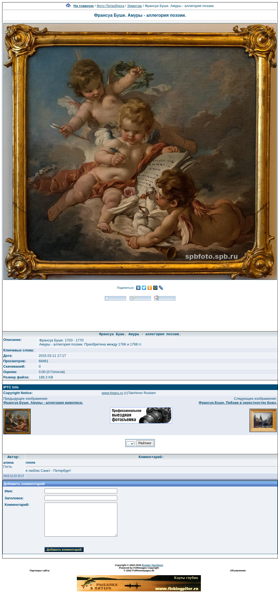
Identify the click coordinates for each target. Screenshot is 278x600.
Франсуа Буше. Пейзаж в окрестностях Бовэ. (238, 403)
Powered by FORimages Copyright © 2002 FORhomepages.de (139, 569)
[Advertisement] (140, 314)
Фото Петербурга (110, 6)
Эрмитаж (134, 6)
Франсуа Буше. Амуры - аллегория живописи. (43, 403)
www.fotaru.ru (112, 393)
